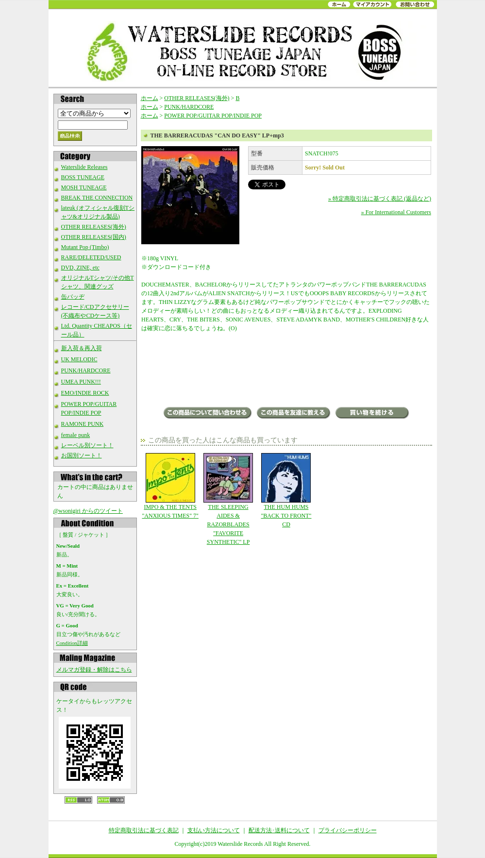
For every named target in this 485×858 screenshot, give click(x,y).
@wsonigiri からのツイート (88, 510)
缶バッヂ (72, 296)
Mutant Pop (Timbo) (85, 247)
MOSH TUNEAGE (84, 187)
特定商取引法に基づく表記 (144, 830)
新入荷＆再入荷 (81, 348)
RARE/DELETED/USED (91, 257)
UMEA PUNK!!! (81, 381)
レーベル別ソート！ (87, 445)
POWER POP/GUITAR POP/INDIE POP (213, 115)
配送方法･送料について (279, 830)
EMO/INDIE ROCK (85, 392)
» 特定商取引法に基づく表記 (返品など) (379, 198)
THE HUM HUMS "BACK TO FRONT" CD (286, 490)
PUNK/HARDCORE (86, 370)
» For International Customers (396, 212)
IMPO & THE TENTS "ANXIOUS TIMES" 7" (170, 486)
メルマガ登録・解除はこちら (94, 669)
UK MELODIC (79, 359)
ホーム (149, 98)
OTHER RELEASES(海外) (93, 226)
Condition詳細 (72, 643)
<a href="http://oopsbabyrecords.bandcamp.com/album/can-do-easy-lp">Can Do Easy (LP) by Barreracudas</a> (286, 370)
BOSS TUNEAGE (82, 177)
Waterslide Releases (84, 167)
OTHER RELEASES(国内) (93, 237)
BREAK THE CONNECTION (97, 197)
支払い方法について (213, 830)
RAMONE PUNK (82, 424)
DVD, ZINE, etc (80, 267)
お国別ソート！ (81, 455)
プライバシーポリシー (347, 830)
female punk (75, 435)
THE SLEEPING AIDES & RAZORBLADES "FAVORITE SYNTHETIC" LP (228, 499)
